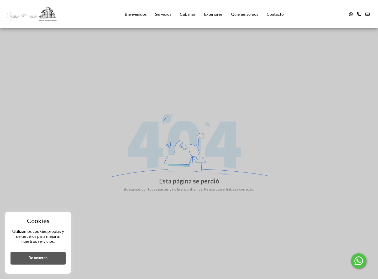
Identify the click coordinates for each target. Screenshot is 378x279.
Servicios (163, 14)
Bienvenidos (136, 14)
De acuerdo (38, 258)
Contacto (275, 14)
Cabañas (188, 14)
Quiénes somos (244, 14)
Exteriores (213, 14)
